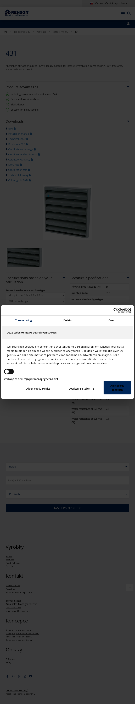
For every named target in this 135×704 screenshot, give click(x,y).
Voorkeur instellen (81, 388)
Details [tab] (67, 320)
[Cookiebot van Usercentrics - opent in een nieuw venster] (116, 310)
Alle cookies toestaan (117, 387)
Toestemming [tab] (23, 320)
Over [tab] (112, 320)
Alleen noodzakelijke (38, 388)
